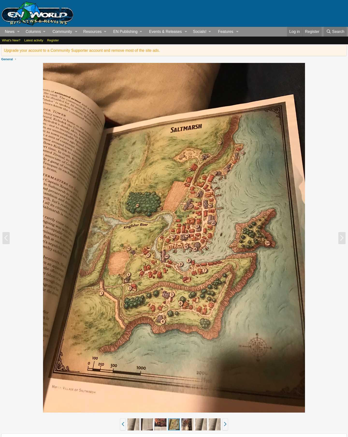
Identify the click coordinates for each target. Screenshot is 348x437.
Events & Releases (165, 32)
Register (53, 40)
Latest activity (33, 40)
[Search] (335, 32)
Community (62, 32)
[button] (18, 32)
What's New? (11, 40)
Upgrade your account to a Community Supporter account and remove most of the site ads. (82, 50)
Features (225, 32)
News (9, 32)
